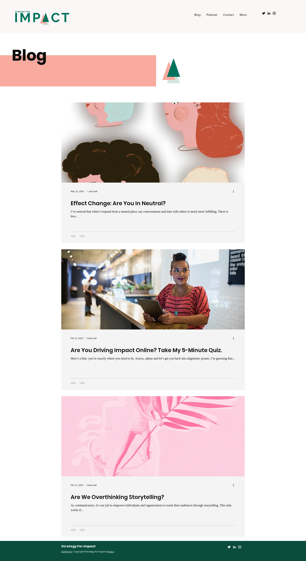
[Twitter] (229, 547)
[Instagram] (240, 547)
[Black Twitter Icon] (264, 13)
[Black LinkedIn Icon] (269, 13)
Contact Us (66, 551)
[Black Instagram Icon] (274, 13)
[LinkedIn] (234, 547)
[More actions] (234, 191)
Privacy (110, 551)
